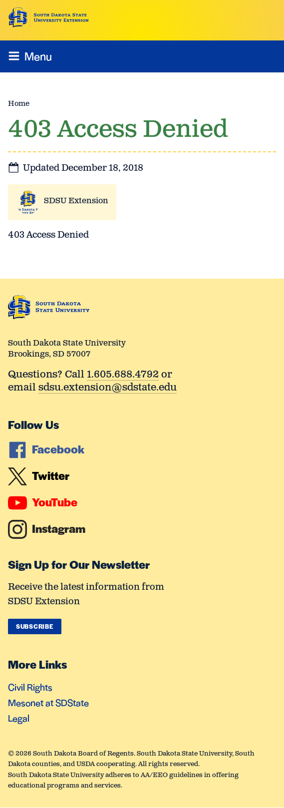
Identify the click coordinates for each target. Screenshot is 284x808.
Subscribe (34, 626)
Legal (18, 718)
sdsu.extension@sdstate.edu (107, 388)
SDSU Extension (76, 201)
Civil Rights (30, 687)
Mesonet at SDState (48, 702)
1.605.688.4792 (123, 375)
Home (18, 103)
